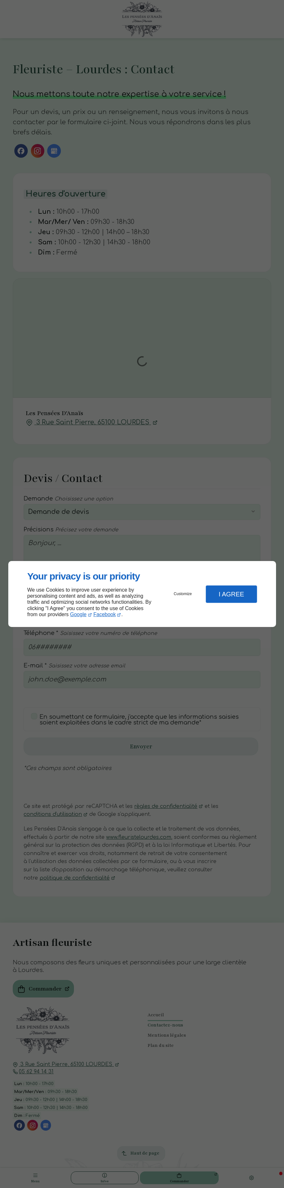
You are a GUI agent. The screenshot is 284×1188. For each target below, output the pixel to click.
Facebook (104, 614)
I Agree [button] (231, 594)
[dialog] (142, 594)
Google (78, 614)
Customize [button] (183, 594)
